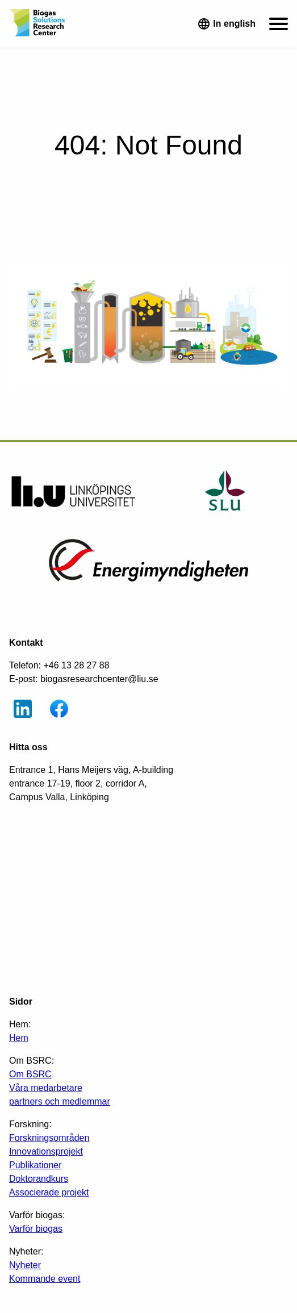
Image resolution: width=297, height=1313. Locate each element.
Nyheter (25, 1265)
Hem (18, 1038)
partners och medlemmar (59, 1101)
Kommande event (44, 1278)
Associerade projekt (49, 1192)
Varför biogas (35, 1228)
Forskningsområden (49, 1138)
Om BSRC (30, 1074)
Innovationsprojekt (46, 1151)
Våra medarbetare (45, 1088)
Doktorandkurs (38, 1179)
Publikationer (35, 1165)
